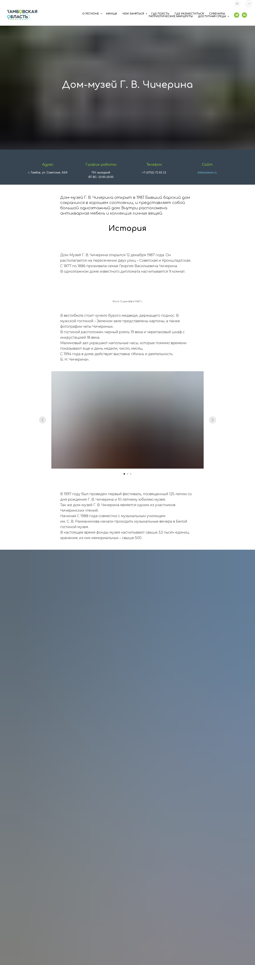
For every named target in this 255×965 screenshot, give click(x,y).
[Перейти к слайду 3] (130, 474)
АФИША (111, 13)
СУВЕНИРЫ (217, 13)
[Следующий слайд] (212, 419)
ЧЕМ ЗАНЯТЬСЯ (133, 13)
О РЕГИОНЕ (91, 13)
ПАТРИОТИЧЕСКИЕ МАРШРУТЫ (171, 16)
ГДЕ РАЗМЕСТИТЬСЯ (189, 13)
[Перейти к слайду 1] (124, 474)
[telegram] (236, 15)
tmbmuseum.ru (207, 172)
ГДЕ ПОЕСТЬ (160, 13)
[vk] (244, 15)
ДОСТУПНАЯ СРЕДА (212, 16)
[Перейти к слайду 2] (127, 474)
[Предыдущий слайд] (42, 419)
